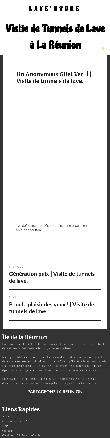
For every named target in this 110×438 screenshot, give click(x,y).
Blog (5, 425)
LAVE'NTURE (55, 9)
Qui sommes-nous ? (14, 421)
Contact (7, 430)
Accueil (6, 416)
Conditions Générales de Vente (21, 435)
